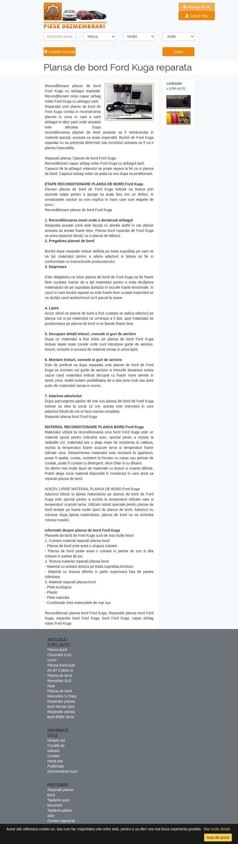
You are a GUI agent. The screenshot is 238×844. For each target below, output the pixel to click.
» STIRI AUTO (175, 88)
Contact (54, 756)
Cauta (178, 52)
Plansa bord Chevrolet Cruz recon (60, 655)
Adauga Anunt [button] (196, 7)
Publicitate (56, 766)
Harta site (55, 761)
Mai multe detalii (217, 829)
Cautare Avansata (60, 52)
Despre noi (56, 740)
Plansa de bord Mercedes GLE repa (60, 680)
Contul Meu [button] (196, 16)
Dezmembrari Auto (63, 771)
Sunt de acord (218, 837)
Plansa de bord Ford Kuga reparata (118, 67)
